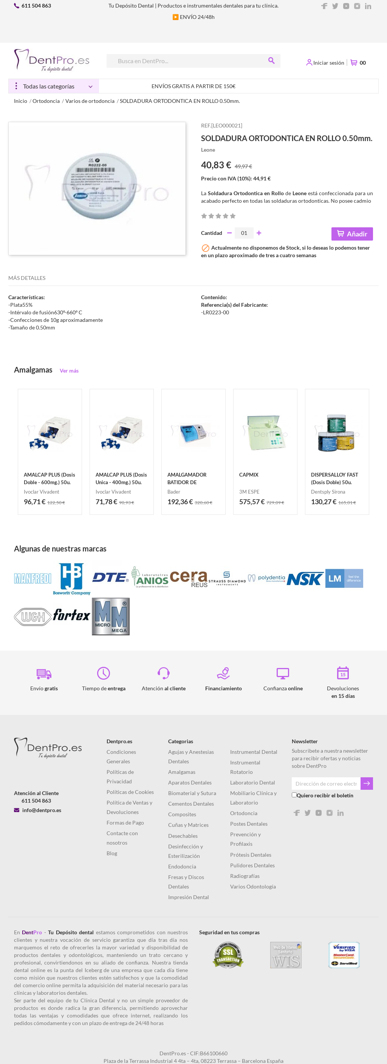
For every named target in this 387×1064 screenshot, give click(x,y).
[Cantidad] (244, 233)
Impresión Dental (188, 897)
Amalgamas (181, 772)
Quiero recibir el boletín (325, 795)
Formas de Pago (125, 822)
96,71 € (34, 501)
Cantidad (211, 233)
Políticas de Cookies (130, 792)
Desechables (183, 836)
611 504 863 (36, 5)
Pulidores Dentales (252, 865)
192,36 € (180, 501)
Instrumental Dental (253, 752)
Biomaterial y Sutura (192, 793)
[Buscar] (193, 61)
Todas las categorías (48, 86)
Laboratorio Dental (252, 782)
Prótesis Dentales (250, 854)
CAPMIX (249, 475)
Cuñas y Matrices (188, 825)
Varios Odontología (253, 886)
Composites (182, 814)
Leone (208, 149)
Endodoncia (182, 866)
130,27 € (323, 501)
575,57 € (252, 501)
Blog (112, 853)
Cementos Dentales (191, 803)
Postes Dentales (249, 823)
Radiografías (245, 876)
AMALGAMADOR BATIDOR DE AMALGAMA (187, 482)
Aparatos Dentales (190, 782)
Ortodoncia (243, 813)
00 (363, 62)
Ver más (69, 370)
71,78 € (106, 501)
